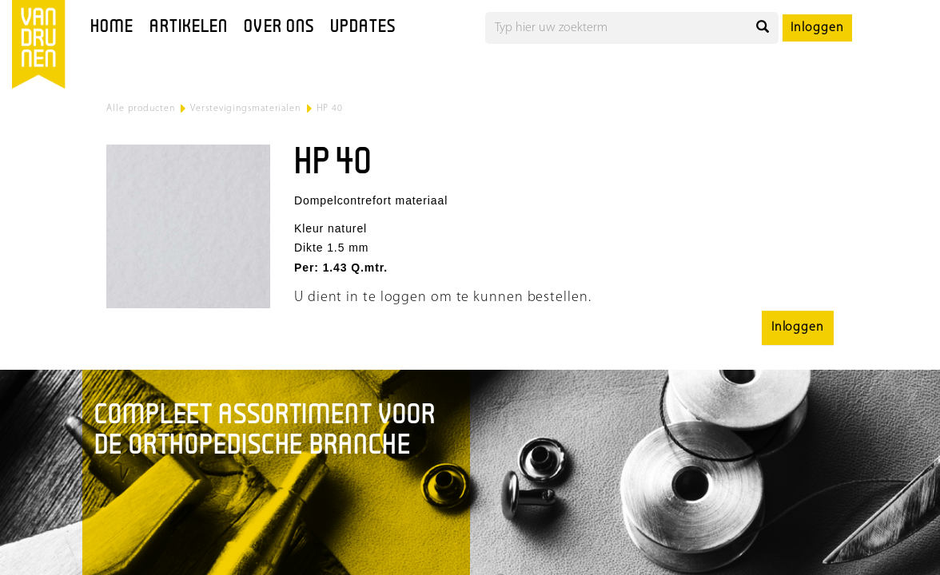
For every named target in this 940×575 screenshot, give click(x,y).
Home (111, 27)
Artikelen (188, 27)
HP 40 (330, 108)
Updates (363, 27)
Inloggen (817, 28)
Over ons (279, 27)
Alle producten (140, 108)
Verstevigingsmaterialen (245, 108)
